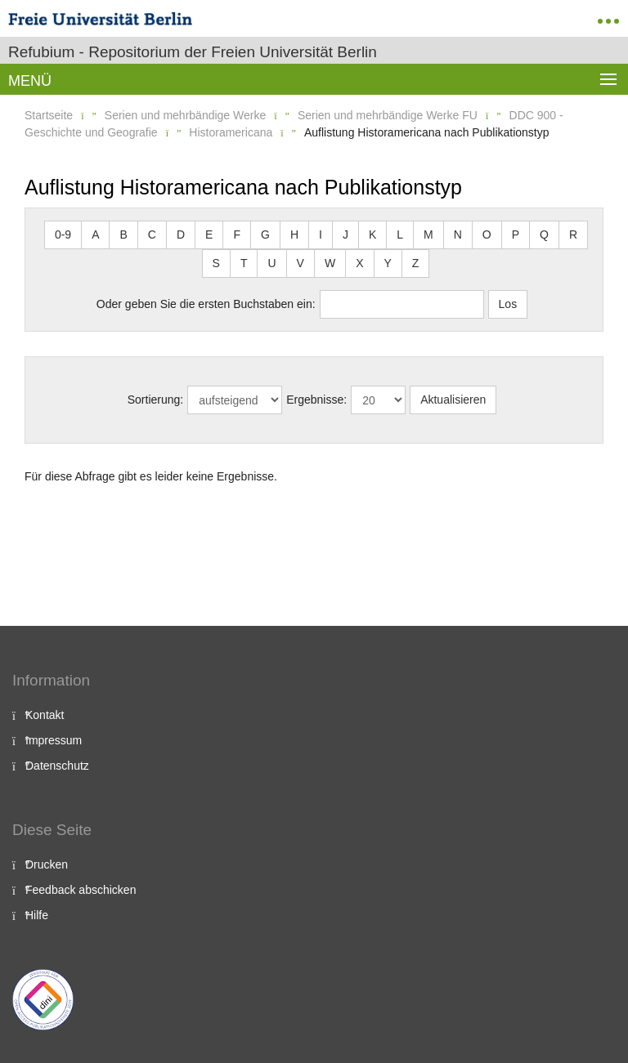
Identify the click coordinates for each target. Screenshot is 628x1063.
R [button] (573, 234)
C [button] (152, 234)
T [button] (244, 263)
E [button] (209, 234)
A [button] (95, 234)
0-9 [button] (63, 234)
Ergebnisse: (316, 399)
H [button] (294, 234)
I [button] (320, 234)
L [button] (400, 234)
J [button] (345, 234)
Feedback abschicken (80, 889)
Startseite (49, 115)
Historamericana (230, 132)
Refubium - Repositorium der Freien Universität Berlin (192, 51)
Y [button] (388, 263)
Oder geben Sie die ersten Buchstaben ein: (206, 303)
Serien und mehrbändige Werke (185, 115)
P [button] (515, 234)
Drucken (46, 864)
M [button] (428, 234)
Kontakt (44, 714)
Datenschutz (57, 765)
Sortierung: (155, 399)
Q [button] (544, 234)
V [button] (300, 263)
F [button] (236, 234)
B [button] (123, 234)
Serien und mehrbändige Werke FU (388, 115)
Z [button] (415, 263)
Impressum (53, 740)
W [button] (330, 263)
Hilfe (36, 915)
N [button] (458, 234)
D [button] (181, 234)
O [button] (486, 234)
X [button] (359, 263)
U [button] (271, 263)
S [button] (216, 263)
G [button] (265, 234)
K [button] (372, 234)
